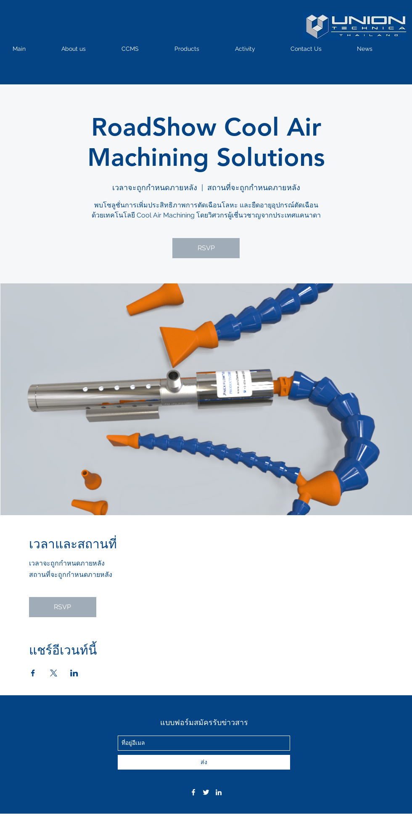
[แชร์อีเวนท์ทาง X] (54, 673)
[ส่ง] (204, 762)
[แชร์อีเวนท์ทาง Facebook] (33, 673)
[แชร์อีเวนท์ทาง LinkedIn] (74, 673)
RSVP (206, 248)
